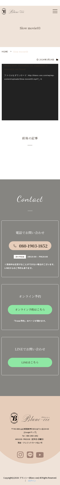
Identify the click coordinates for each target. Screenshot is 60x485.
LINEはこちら (30, 362)
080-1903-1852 (33, 246)
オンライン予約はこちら (30, 309)
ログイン (32, 480)
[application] (30, 92)
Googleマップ (30, 432)
